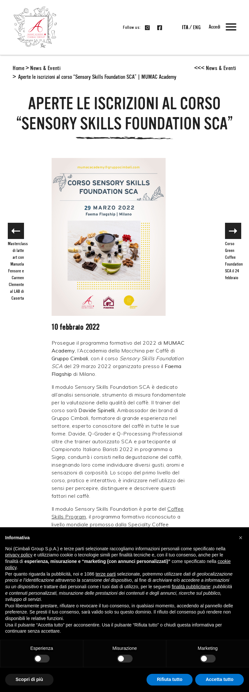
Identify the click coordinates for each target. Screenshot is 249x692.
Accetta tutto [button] (219, 679)
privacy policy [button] (18, 554)
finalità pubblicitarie (191, 586)
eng (197, 27)
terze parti (106, 574)
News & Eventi (45, 68)
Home (18, 68)
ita (185, 27)
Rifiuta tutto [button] (170, 679)
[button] (240, 537)
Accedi (214, 27)
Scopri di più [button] (29, 679)
